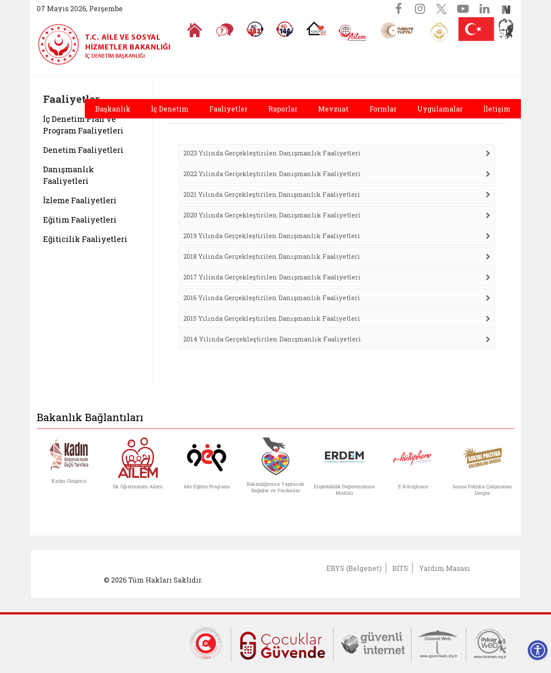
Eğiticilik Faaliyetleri (85, 239)
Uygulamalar (440, 108)
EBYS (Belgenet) (353, 568)
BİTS (400, 568)
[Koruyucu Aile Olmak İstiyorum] (316, 28)
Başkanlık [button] (112, 108)
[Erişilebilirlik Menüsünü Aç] (538, 650)
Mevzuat (333, 108)
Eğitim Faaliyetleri (80, 219)
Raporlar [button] (282, 108)
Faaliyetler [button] (228, 108)
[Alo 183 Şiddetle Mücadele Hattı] (254, 29)
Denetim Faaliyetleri (83, 150)
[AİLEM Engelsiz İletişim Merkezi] (353, 33)
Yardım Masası (444, 568)
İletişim (497, 108)
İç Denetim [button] (170, 108)
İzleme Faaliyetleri (80, 200)
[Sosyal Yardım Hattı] (285, 29)
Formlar (382, 108)
